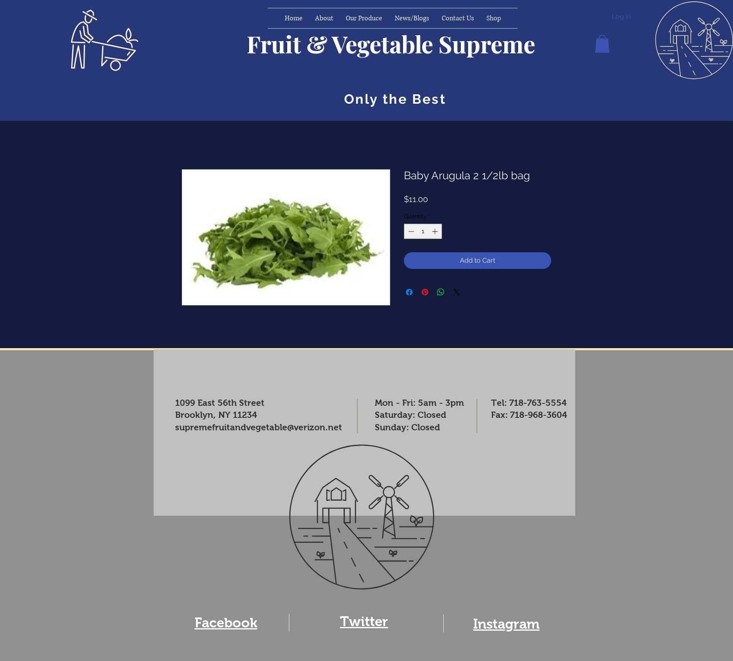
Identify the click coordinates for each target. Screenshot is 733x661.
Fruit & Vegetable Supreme (391, 43)
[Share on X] (457, 292)
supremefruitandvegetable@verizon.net (258, 427)
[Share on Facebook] (409, 292)
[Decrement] (410, 231)
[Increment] (435, 231)
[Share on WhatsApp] (441, 292)
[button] (602, 44)
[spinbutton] (422, 231)
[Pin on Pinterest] (425, 292)
